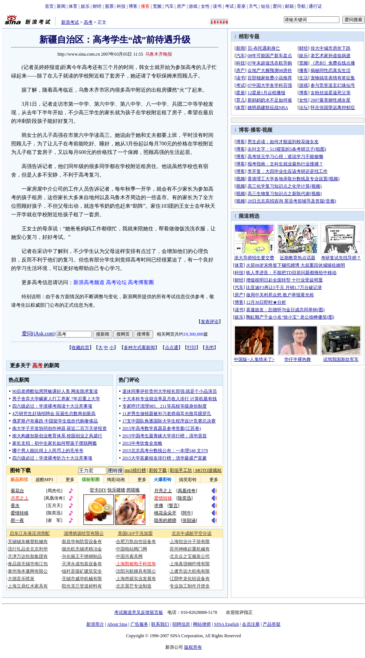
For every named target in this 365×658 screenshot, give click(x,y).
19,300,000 (193, 334)
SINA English (226, 624)
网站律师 (202, 624)
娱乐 (85, 6)
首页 (49, 6)
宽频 (157, 6)
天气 (253, 6)
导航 (301, 6)
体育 (73, 6)
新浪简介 (95, 624)
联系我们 (160, 624)
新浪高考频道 (88, 282)
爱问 (277, 6)
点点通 (171, 347)
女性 (205, 6)
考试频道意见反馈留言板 (138, 612)
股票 (109, 6)
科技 (121, 6)
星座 (241, 6)
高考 (88, 22)
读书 (217, 6)
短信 (265, 6)
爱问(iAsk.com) (39, 333)
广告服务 (139, 624)
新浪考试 (70, 22)
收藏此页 (80, 347)
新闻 (61, 6)
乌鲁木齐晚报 (158, 54)
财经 (97, 6)
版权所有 (193, 647)
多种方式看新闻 (139, 347)
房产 (181, 6)
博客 (133, 6)
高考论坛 (116, 282)
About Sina (117, 624)
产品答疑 (272, 624)
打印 (191, 347)
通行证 (315, 6)
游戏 (193, 6)
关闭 (209, 347)
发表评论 (210, 321)
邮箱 (289, 6)
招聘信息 (181, 624)
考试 (229, 6)
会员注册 (251, 624)
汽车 (169, 6)
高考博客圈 (141, 282)
